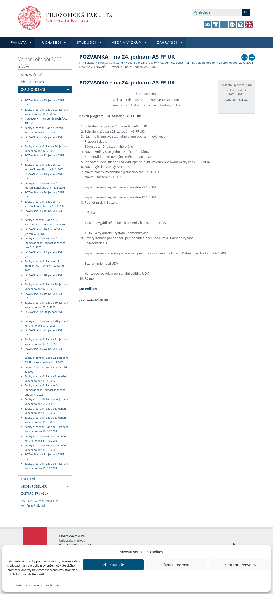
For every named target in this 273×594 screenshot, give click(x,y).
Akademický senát (171, 62)
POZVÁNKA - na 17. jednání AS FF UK (44, 254)
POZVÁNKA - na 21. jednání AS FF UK (44, 332)
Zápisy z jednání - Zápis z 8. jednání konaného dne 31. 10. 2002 (45, 438)
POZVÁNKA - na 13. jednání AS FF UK (44, 176)
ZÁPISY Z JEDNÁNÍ (33, 89)
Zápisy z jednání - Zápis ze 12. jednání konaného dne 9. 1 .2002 (44, 167)
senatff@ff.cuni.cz (236, 99)
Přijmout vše (113, 564)
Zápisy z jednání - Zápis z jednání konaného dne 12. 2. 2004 (44, 130)
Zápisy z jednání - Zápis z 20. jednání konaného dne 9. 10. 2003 (46, 323)
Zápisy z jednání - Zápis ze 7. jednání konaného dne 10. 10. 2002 (46, 429)
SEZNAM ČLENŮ (32, 75)
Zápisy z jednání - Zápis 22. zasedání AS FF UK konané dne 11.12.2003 (46, 360)
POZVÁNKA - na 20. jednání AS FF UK (44, 314)
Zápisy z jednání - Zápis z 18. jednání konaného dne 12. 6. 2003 (46, 287)
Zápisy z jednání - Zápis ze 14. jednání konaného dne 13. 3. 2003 (45, 204)
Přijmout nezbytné (176, 564)
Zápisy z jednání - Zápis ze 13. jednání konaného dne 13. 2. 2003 (45, 185)
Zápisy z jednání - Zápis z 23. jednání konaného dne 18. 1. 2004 (46, 112)
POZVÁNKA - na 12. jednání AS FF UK (44, 158)
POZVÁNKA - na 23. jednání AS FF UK (44, 103)
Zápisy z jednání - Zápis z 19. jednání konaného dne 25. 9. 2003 (46, 305)
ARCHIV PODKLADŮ (34, 486)
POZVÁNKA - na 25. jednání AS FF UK (44, 139)
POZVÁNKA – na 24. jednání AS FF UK (132, 67)
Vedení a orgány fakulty (141, 62)
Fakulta (90, 62)
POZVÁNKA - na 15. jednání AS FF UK (44, 213)
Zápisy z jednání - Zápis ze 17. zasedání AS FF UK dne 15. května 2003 (44, 266)
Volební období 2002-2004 (40, 62)
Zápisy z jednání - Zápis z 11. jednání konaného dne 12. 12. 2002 (46, 466)
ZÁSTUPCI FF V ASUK (35, 493)
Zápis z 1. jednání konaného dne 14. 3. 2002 (46, 369)
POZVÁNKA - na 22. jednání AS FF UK (44, 351)
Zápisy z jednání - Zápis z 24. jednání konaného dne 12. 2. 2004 (46, 149)
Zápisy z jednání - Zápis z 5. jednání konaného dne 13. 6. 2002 (45, 411)
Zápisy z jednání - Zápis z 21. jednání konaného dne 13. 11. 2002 (46, 342)
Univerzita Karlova (72, 540)
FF (80, 62)
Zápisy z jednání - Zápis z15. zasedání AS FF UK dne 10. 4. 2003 (45, 222)
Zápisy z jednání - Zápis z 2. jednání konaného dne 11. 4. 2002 (45, 379)
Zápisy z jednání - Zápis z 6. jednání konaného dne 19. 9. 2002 (45, 420)
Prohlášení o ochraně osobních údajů (35, 585)
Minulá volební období (201, 62)
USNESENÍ (28, 479)
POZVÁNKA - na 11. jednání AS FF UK (44, 457)
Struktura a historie (110, 62)
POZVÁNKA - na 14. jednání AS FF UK (44, 195)
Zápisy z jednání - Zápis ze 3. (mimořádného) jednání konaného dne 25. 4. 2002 (45, 390)
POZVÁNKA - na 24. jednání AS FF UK (46, 121)
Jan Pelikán (88, 289)
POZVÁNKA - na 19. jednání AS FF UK (44, 296)
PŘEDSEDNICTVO (32, 82)
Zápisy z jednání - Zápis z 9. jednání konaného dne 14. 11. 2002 (45, 448)
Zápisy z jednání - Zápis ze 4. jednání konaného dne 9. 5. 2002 (46, 402)
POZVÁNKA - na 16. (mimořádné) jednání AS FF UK (44, 231)
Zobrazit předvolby (240, 564)
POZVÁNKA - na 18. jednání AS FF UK (44, 277)
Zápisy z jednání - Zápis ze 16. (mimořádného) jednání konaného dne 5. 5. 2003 (45, 243)
